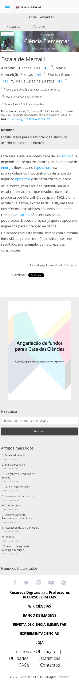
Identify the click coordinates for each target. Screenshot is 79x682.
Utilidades (23, 658)
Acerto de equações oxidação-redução (16, 549)
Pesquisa (13, 26)
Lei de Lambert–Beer (16, 488)
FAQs (29, 665)
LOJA (40, 642)
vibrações (22, 214)
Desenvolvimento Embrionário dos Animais (17, 518)
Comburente (11, 507)
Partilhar (19, 275)
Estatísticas (54, 658)
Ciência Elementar (39, 17)
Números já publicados (19, 568)
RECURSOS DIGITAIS (39, 597)
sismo (66, 156)
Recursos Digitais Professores (39, 592)
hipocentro (43, 167)
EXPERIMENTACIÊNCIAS (39, 633)
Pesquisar (40, 431)
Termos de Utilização (39, 651)
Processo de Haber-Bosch (19, 497)
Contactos (50, 665)
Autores (39, 26)
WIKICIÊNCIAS (39, 606)
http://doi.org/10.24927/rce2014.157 (28, 119)
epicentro (22, 179)
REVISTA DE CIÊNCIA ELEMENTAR (39, 624)
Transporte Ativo (14, 466)
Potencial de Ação (14, 457)
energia (7, 167)
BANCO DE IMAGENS (39, 615)
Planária (11, 538)
